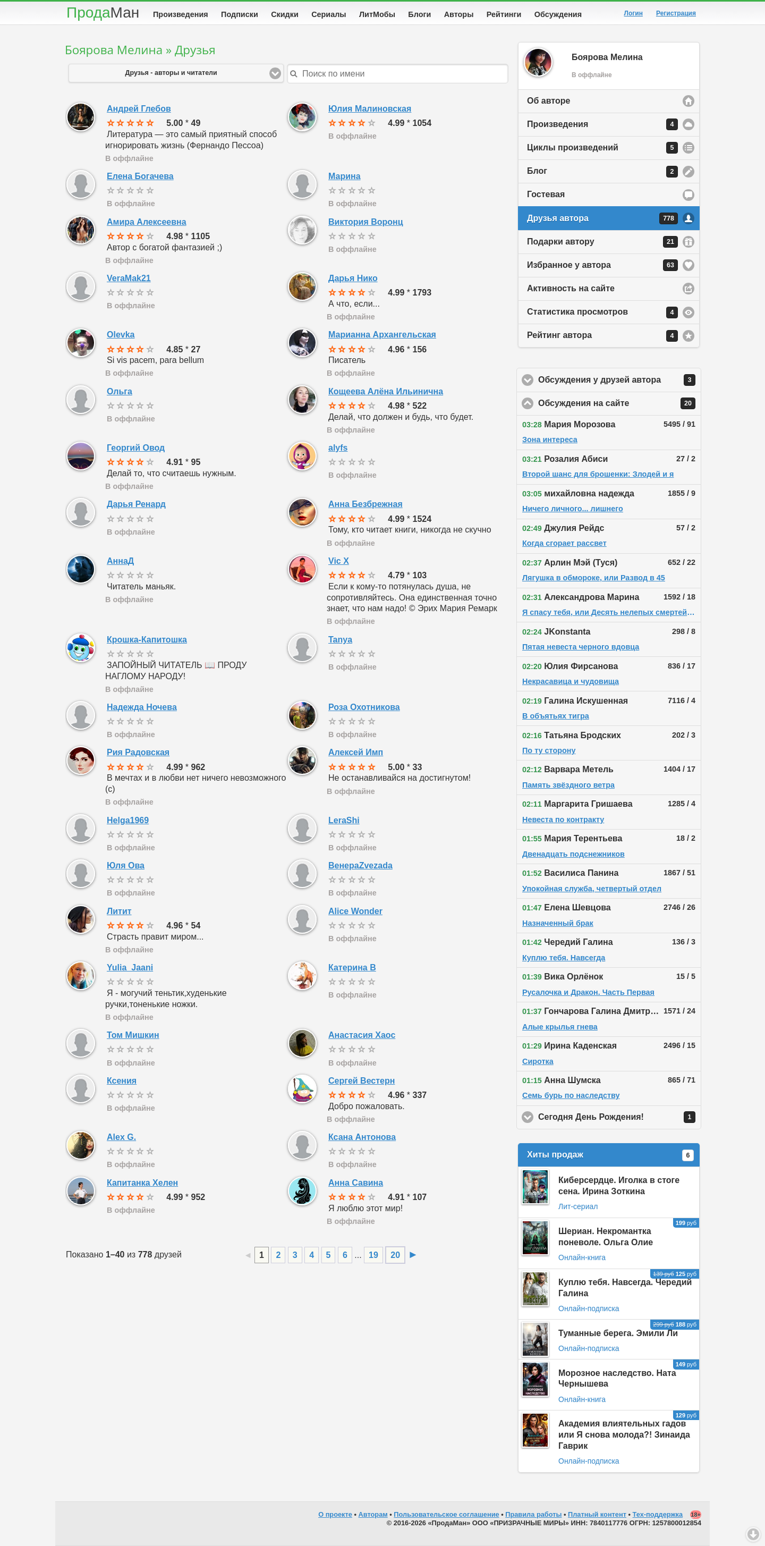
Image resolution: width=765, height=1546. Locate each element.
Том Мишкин (133, 1035)
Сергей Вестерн (361, 1080)
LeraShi (344, 820)
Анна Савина (355, 1182)
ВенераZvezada (360, 865)
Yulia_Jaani (130, 967)
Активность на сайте (571, 288)
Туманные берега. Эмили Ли (618, 1333)
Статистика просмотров (602, 312)
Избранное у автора (602, 265)
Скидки (285, 14)
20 (395, 1255)
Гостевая (546, 194)
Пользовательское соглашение (446, 1514)
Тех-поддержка (658, 1514)
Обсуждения (558, 14)
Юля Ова (125, 865)
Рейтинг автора (602, 336)
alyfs (337, 447)
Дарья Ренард (136, 504)
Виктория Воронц (365, 221)
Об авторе (548, 100)
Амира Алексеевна (146, 221)
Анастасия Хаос (361, 1035)
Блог (602, 172)
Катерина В (352, 967)
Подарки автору (602, 242)
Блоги (419, 14)
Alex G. (121, 1137)
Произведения (180, 14)
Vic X (338, 560)
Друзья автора (602, 218)
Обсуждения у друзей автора (619, 380)
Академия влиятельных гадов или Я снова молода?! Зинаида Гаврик (624, 1434)
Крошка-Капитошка (147, 639)
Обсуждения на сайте (619, 403)
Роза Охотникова (364, 707)
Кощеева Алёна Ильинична (385, 391)
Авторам (373, 1514)
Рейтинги (504, 14)
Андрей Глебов (139, 108)
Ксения (122, 1080)
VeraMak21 (129, 278)
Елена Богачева (140, 176)
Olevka (120, 334)
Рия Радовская (138, 752)
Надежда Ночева (142, 707)
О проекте (335, 1514)
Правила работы (533, 1514)
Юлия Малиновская (369, 108)
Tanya (340, 639)
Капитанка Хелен (142, 1182)
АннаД (120, 560)
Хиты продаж (610, 1155)
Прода (102, 12)
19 (373, 1255)
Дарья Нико (353, 278)
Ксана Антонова (362, 1137)
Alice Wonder (355, 911)
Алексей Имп (355, 752)
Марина (344, 176)
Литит (119, 911)
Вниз (753, 1534)
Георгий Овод (136, 447)
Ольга (119, 391)
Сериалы (328, 14)
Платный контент (597, 1514)
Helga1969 (128, 820)
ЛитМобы (377, 14)
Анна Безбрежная (365, 504)
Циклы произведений (602, 148)
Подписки (239, 14)
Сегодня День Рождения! (619, 1117)
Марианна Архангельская (382, 334)
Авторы (459, 14)
